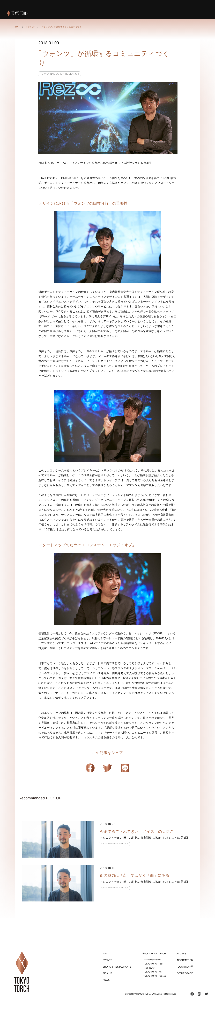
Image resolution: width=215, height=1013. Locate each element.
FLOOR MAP (183, 966)
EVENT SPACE (184, 973)
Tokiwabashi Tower (152, 960)
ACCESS (181, 953)
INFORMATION (184, 960)
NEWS (106, 979)
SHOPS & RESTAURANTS (117, 966)
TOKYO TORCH (17, 13)
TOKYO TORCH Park (153, 964)
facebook (192, 994)
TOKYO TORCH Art (152, 972)
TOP (17, 27)
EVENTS (107, 960)
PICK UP (30, 27)
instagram (199, 994)
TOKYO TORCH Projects (154, 976)
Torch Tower (148, 968)
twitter (206, 994)
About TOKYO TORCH (154, 953)
